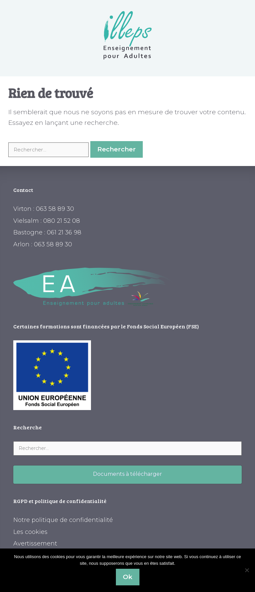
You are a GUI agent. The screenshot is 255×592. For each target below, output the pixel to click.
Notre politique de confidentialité (63, 520)
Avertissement (35, 543)
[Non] (246, 570)
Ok (127, 577)
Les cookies (30, 532)
